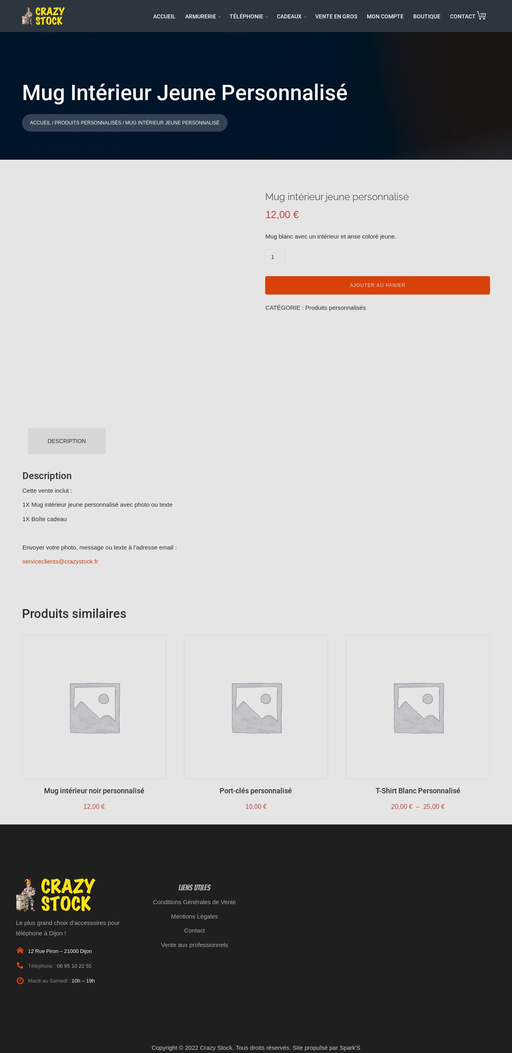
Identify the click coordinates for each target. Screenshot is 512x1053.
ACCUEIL (164, 16)
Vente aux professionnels (194, 944)
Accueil (40, 123)
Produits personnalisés (88, 123)
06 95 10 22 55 (74, 966)
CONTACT (463, 16)
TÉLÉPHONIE (246, 16)
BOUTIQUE (426, 16)
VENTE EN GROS (336, 16)
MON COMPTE (385, 16)
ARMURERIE (200, 16)
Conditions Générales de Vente (194, 902)
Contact (194, 930)
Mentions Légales (194, 916)
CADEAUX (289, 16)
